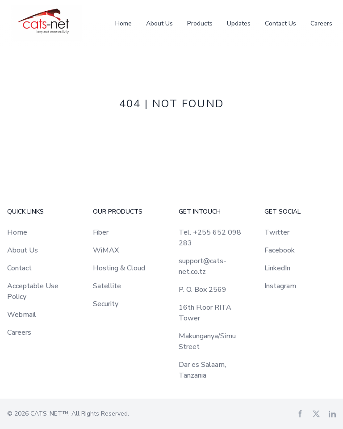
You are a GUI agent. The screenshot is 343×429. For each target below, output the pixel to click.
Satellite (107, 286)
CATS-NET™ (49, 413)
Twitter (276, 232)
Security (105, 304)
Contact (19, 268)
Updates (239, 23)
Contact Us (280, 23)
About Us (159, 23)
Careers (321, 23)
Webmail (21, 315)
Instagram (280, 286)
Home (123, 23)
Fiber (101, 232)
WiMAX (106, 250)
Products (200, 23)
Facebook (279, 250)
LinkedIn (277, 268)
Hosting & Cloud (119, 268)
